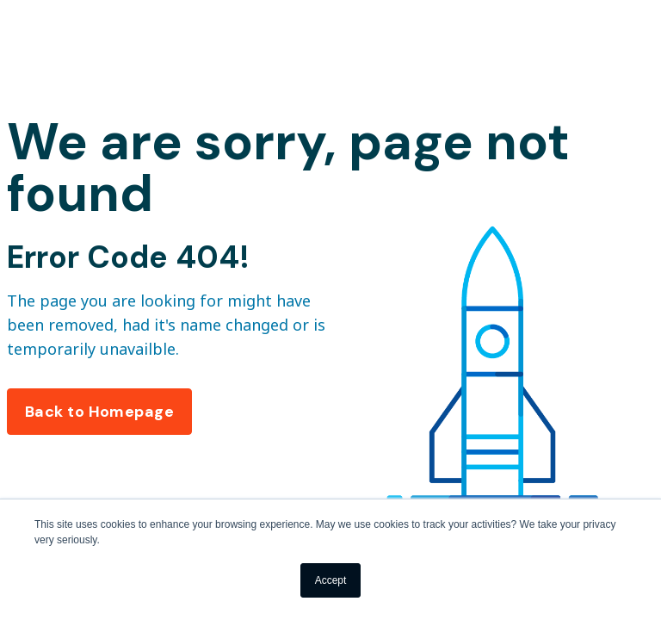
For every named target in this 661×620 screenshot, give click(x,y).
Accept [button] (331, 580)
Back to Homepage (99, 411)
